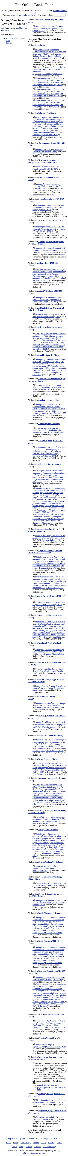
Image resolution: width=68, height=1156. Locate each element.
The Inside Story (49, 1147)
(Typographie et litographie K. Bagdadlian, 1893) (47, 299)
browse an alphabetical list (23, 15)
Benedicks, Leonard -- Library (50, 735)
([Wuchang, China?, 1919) (50, 884)
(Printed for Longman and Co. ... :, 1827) (49, 582)
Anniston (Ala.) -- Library (49, 424)
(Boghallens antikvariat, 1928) (49, 1045)
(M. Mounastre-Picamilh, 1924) (49, 902)
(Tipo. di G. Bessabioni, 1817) (49, 926)
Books (14, 1147)
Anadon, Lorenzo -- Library (49, 400)
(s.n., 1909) (49, 979)
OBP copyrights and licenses (34, 1153)
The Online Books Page (34, 5)
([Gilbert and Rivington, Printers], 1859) (48, 652)
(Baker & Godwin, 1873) (49, 538)
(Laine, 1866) (49, 688)
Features (29, 1147)
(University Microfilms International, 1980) (48, 151)
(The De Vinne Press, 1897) (49, 794)
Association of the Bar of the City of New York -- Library (46, 530)
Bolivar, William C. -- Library (50, 862)
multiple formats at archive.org (49, 1085)
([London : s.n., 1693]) (49, 845)
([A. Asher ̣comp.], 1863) (49, 724)
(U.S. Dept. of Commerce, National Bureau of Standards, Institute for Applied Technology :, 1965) (49, 54)
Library (9, 43)
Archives (37, 1147)
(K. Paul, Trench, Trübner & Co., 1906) (48, 1118)
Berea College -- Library (48, 759)
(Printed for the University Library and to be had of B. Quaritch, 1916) (49, 1024)
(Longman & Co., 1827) (49, 562)
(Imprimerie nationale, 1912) (49, 250)
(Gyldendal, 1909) (49, 207)
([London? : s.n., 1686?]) (49, 629)
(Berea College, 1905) (49, 767)
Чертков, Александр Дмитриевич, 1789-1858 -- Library (42, 161)
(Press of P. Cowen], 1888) (49, 705)
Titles (43, 1143)
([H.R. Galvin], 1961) (48, 430)
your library (19, 28)
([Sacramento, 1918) (49, 126)
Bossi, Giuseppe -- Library (49, 913)
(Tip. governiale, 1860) (47, 186)
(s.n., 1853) (50, 367)
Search (15, 1143)
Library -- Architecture (47, 113)
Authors (36, 1143)
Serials (59, 1143)
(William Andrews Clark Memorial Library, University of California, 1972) (49, 451)
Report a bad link (35, 1138)
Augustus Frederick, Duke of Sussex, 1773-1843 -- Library (45, 552)
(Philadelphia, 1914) (45, 868)
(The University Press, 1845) (50, 476)
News (21, 1147)
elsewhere (5, 30)
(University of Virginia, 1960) (48, 671)
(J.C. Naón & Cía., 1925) (49, 409)
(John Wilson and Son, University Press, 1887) (50, 1102)
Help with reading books (16, 1138)
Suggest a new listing (52, 1138)
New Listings (26, 1143)
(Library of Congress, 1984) (49, 820)
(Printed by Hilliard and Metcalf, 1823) (49, 275)
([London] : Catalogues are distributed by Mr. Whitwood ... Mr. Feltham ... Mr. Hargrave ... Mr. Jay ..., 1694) (49, 505)
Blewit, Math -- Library (48, 830)
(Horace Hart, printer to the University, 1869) (49, 315)
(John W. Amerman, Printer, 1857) (49, 387)
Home (8, 1143)
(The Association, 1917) (49, 745)
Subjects (51, 1143)
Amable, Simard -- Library (49, 355)
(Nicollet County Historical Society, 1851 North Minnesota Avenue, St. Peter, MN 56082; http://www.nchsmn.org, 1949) (49, 81)
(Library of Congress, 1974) (49, 28)
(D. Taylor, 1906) (50, 995)
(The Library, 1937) (49, 603)
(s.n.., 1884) (49, 341)
